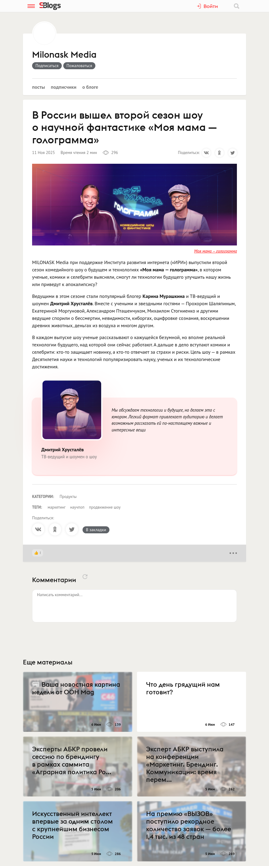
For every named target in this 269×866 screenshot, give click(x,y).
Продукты (68, 496)
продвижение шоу (104, 507)
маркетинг (57, 507)
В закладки (96, 529)
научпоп (77, 507)
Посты (38, 87)
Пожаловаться (79, 65)
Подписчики (63, 87)
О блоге (90, 87)
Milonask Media (64, 54)
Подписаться (46, 65)
